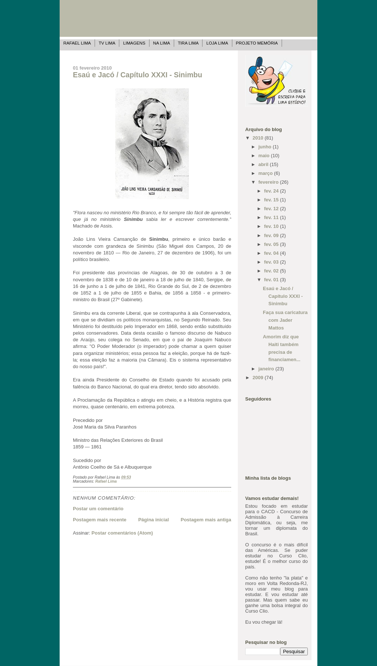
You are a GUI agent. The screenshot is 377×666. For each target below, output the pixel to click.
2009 (259, 377)
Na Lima (161, 42)
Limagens (134, 42)
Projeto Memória (257, 42)
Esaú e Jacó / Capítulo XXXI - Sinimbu (137, 75)
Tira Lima (188, 42)
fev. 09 (272, 235)
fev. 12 (272, 208)
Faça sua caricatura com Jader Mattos (285, 320)
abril (264, 164)
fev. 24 (272, 191)
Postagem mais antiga (206, 519)
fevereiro (269, 182)
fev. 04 (272, 253)
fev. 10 (272, 226)
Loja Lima (217, 42)
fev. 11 (272, 217)
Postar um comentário (98, 508)
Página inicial (153, 519)
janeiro (266, 368)
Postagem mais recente (99, 519)
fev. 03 (272, 262)
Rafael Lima (77, 42)
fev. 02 (272, 271)
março (266, 173)
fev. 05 (272, 244)
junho (265, 146)
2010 (259, 138)
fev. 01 (272, 279)
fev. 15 (272, 199)
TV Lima (107, 42)
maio (264, 155)
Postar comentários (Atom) (122, 533)
